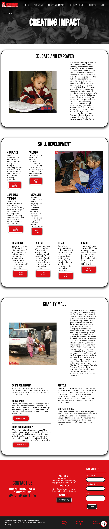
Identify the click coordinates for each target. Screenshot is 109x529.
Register (7, 14)
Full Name (90, 475)
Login (103, 5)
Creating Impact (56, 5)
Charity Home (76, 5)
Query (89, 493)
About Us (38, 5)
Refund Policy (79, 523)
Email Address (92, 484)
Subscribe (64, 500)
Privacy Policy (64, 523)
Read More (14, 186)
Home (26, 5)
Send (92, 507)
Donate (92, 5)
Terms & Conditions (96, 523)
